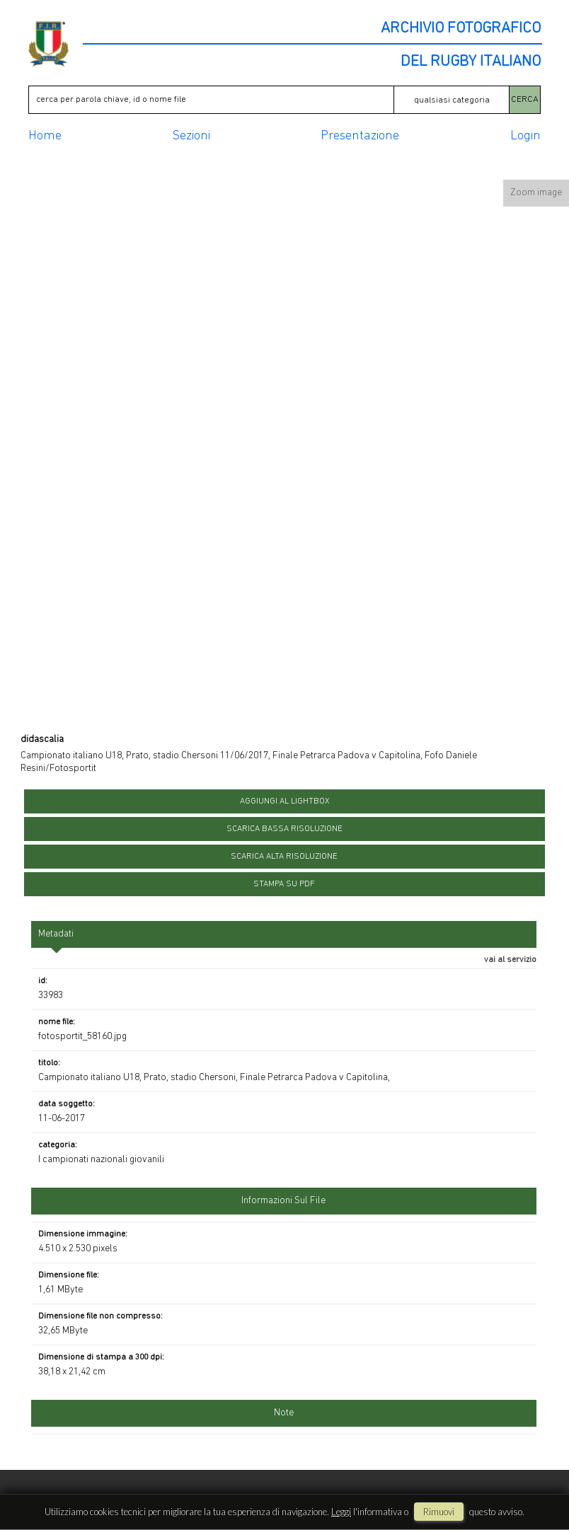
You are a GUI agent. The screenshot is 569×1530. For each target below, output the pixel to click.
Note (284, 1413)
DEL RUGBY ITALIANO (471, 62)
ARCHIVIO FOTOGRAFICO (461, 29)
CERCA (525, 99)
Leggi (341, 1511)
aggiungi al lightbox (284, 801)
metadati (56, 934)
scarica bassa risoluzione (284, 829)
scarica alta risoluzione (284, 856)
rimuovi (438, 1511)
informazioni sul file (283, 1200)
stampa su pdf (284, 884)
